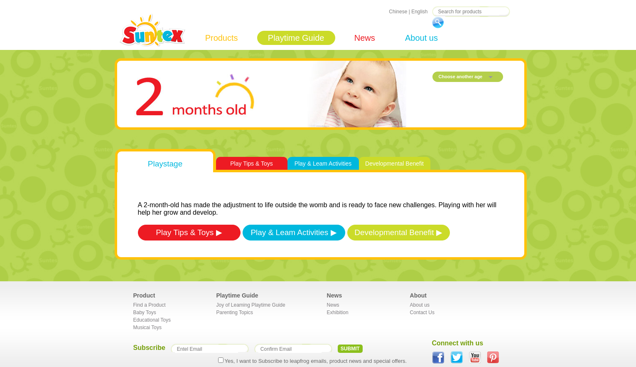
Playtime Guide (296, 37)
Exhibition (338, 312)
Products (221, 37)
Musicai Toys (147, 327)
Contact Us (422, 312)
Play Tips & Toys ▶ (189, 232)
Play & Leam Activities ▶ (293, 232)
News (364, 37)
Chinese (398, 12)
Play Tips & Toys (251, 163)
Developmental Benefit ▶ (398, 232)
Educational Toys (152, 320)
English (419, 12)
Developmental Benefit (394, 163)
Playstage (165, 163)
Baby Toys (144, 312)
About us (421, 37)
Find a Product (149, 305)
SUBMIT (350, 349)
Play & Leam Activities (323, 163)
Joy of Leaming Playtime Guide (250, 305)
